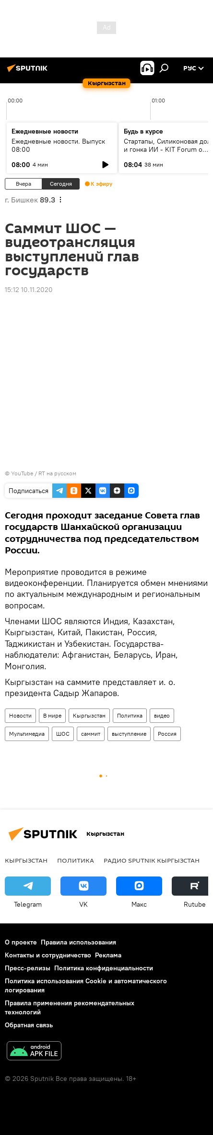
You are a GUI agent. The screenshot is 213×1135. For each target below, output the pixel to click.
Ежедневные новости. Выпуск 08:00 (58, 145)
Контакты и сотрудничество (48, 955)
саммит (90, 733)
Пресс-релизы (27, 968)
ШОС (63, 733)
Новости (20, 715)
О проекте (21, 942)
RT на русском (57, 473)
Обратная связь (29, 1025)
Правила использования (78, 942)
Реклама (108, 955)
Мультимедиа (27, 733)
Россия (167, 733)
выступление (129, 733)
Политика (129, 715)
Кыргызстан (89, 715)
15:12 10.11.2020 (29, 289)
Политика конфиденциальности (103, 968)
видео (162, 715)
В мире (52, 715)
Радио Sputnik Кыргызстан (152, 860)
